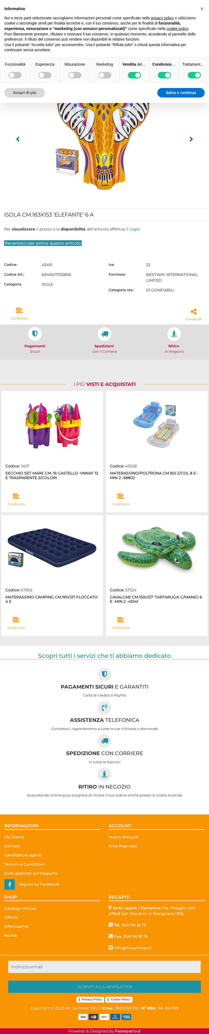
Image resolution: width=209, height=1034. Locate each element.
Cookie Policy (120, 999)
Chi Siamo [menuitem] (14, 837)
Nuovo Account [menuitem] (124, 837)
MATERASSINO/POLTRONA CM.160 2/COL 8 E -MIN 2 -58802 (154, 475)
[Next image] (191, 139)
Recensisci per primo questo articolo (43, 243)
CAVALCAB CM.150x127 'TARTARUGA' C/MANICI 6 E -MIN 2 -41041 (156, 599)
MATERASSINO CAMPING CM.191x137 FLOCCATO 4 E (51, 599)
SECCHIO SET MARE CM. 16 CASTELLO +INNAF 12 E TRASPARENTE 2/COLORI (51, 475)
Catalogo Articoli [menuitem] (20, 908)
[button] (104, 133)
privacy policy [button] (162, 18)
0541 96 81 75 (133, 925)
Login (134, 229)
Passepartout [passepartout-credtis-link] (128, 1031)
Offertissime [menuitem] (16, 926)
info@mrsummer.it (132, 947)
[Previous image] (18, 139)
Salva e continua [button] (181, 92)
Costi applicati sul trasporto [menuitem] (30, 873)
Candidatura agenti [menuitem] (23, 855)
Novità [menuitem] (10, 935)
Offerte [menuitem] (11, 917)
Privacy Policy (92, 999)
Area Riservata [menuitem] (123, 846)
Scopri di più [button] (24, 92)
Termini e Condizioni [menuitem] (24, 864)
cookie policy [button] (177, 28)
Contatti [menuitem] (12, 846)
